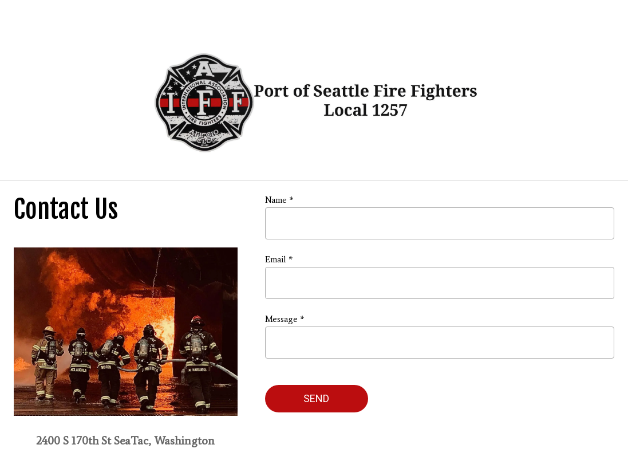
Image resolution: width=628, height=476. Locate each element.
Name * (279, 200)
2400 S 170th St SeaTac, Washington (125, 440)
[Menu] (18, 18)
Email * (279, 259)
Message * (284, 319)
